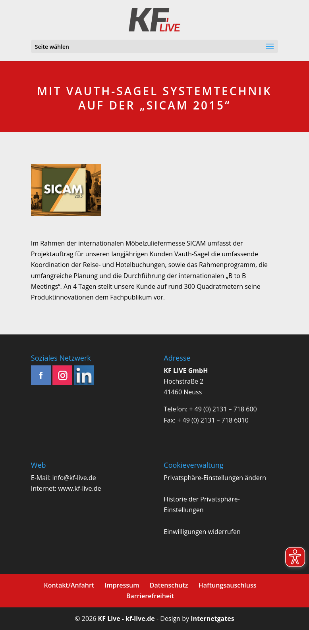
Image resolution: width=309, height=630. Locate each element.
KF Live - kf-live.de (126, 618)
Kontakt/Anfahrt (69, 585)
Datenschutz (169, 585)
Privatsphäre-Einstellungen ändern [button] (215, 477)
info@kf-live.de (74, 477)
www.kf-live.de (79, 488)
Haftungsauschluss (228, 585)
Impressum (121, 585)
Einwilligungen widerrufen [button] (202, 531)
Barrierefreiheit (150, 596)
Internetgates (212, 618)
